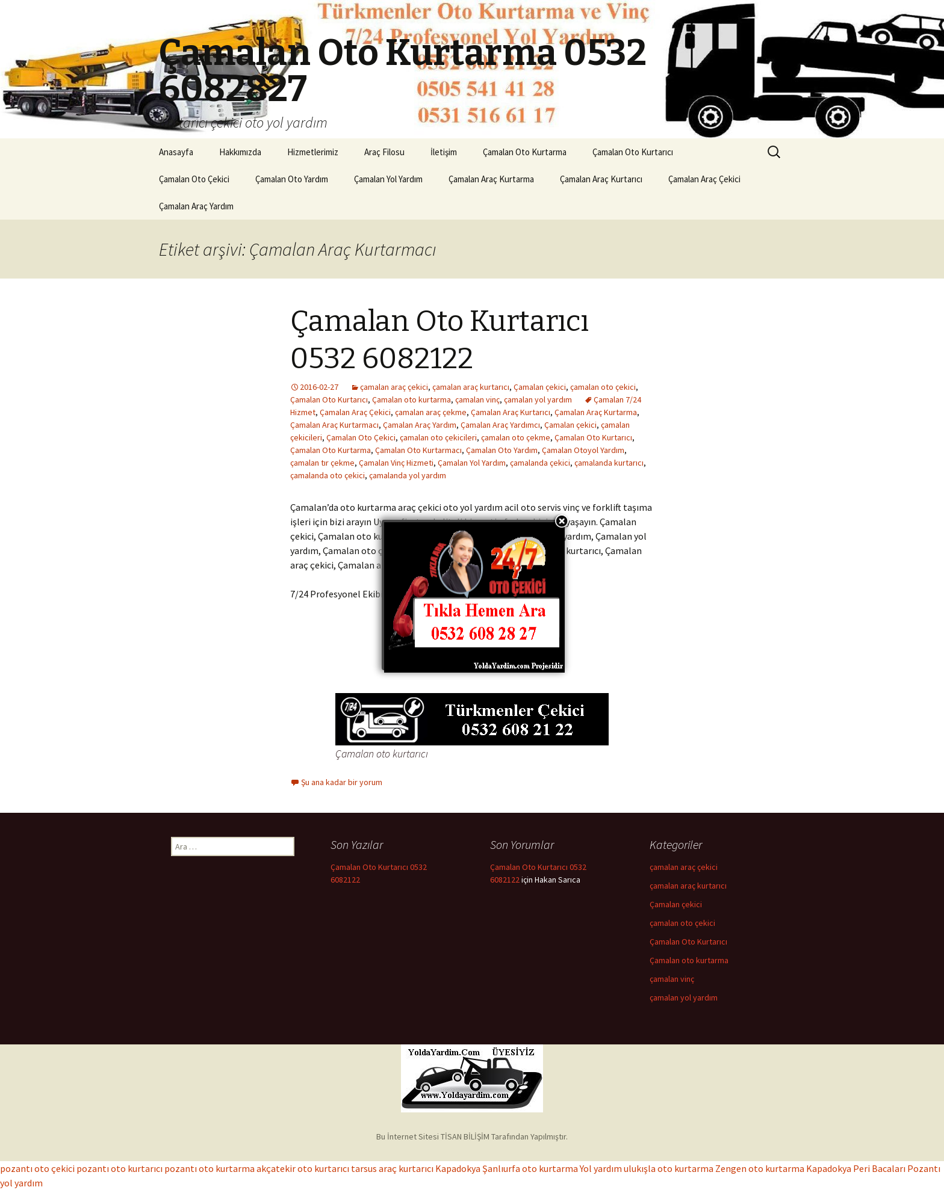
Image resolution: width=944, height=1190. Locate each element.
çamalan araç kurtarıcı (470, 386)
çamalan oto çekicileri (438, 437)
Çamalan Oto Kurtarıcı (632, 152)
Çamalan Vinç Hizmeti (396, 462)
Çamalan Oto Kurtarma (525, 152)
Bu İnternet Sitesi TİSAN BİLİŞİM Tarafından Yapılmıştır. (472, 1136)
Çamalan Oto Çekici (194, 179)
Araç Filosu (384, 152)
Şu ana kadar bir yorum (341, 782)
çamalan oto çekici (603, 386)
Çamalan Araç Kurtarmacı (334, 424)
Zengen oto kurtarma (759, 1168)
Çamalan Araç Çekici (704, 179)
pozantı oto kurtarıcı (119, 1168)
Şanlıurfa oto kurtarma (530, 1168)
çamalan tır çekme (322, 462)
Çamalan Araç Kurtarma (491, 179)
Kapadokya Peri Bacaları (855, 1168)
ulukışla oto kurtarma (668, 1168)
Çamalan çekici (540, 386)
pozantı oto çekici (37, 1168)
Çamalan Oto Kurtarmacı (418, 450)
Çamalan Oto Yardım (291, 179)
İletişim (443, 152)
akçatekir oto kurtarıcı (302, 1168)
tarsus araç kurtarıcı (392, 1168)
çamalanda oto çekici (327, 475)
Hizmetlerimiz (312, 152)
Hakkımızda (240, 152)
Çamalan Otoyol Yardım (583, 450)
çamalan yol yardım (538, 399)
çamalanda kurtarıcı (609, 462)
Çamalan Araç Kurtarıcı (601, 179)
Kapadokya (457, 1168)
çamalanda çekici (540, 462)
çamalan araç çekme (431, 412)
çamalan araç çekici (394, 386)
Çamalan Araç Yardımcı (500, 424)
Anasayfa (176, 152)
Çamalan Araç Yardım (196, 206)
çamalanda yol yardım (407, 475)
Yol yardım (601, 1168)
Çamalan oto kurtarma (411, 399)
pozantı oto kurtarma (209, 1168)
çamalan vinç (477, 399)
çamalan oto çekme (515, 437)
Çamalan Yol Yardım (388, 179)
